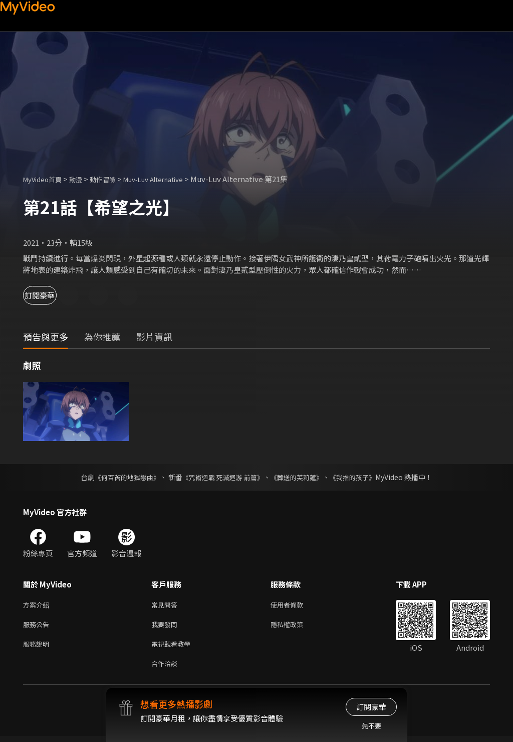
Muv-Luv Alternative (172, 179)
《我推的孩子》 (360, 477)
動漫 (83, 179)
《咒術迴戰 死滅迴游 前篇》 (222, 477)
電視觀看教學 (173, 647)
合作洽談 (166, 668)
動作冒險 (114, 179)
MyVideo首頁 (46, 179)
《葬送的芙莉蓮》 (301, 477)
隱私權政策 (295, 626)
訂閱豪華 (51, 295)
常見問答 (166, 605)
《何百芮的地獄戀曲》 (121, 477)
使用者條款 (295, 605)
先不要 (371, 725)
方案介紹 (38, 605)
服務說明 (38, 647)
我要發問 (166, 626)
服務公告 (38, 626)
